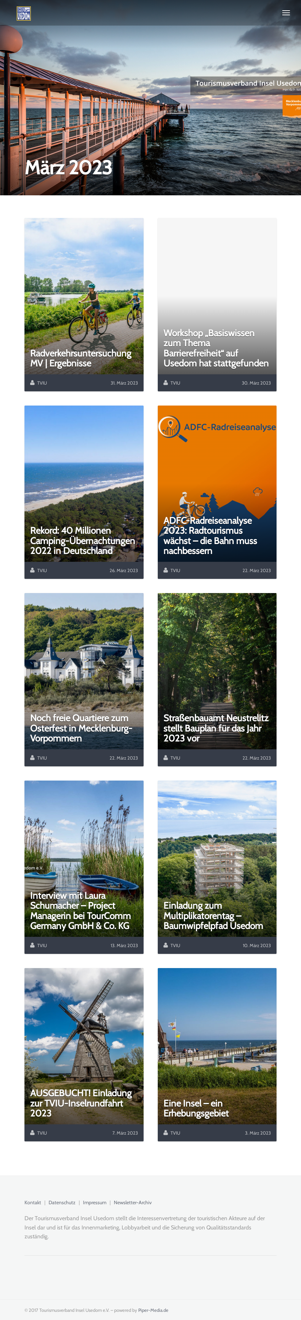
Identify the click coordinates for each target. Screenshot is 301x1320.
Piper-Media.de (153, 1310)
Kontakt (32, 1202)
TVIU (42, 383)
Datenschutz (62, 1202)
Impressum (94, 1202)
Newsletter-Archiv (133, 1202)
